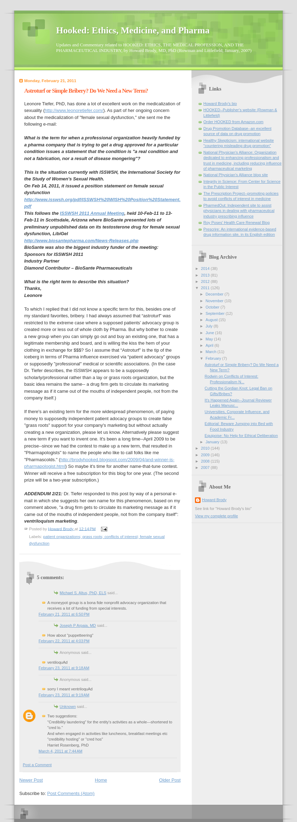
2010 (206, 448)
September (215, 313)
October (212, 307)
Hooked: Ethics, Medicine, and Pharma (133, 30)
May (209, 339)
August (211, 320)
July (209, 326)
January (212, 442)
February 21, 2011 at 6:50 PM (64, 614)
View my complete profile (216, 516)
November (214, 301)
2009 (206, 455)
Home (101, 780)
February (213, 358)
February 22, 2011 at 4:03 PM (64, 641)
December (214, 294)
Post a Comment (37, 765)
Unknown (68, 706)
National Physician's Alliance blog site (235, 175)
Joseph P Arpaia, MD (78, 625)
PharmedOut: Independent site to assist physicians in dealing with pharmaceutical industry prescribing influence (239, 210)
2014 (206, 268)
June (210, 333)
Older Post (170, 780)
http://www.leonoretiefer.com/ (74, 110)
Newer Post (31, 780)
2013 (206, 275)
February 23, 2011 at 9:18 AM (64, 668)
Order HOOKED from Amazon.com (233, 122)
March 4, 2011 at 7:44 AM (60, 751)
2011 (206, 288)
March (211, 352)
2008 (206, 461)
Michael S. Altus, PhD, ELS (83, 593)
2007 (206, 467)
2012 (206, 281)
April (209, 345)
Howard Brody (214, 500)
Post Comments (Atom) (71, 793)
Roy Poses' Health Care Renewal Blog (236, 222)
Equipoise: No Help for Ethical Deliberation (241, 435)
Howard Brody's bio (220, 103)
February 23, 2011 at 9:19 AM (64, 695)
